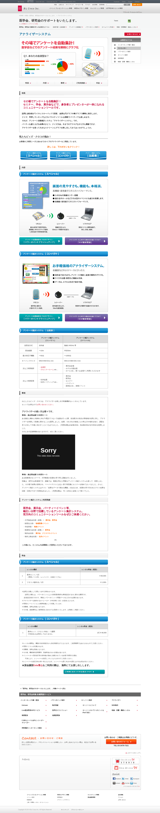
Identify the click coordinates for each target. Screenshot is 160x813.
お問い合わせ (137, 4)
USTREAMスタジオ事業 (114, 8)
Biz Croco (30, 1)
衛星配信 (25, 715)
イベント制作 (30, 797)
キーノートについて (89, 705)
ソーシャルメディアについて (130, 786)
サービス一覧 (79, 4)
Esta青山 (38, 665)
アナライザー (122, 48)
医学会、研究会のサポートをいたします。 (43, 15)
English (130, 1)
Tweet (116, 21)
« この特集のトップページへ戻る (28, 24)
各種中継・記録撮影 (59, 27)
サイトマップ (69, 4)
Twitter (124, 1)
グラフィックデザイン (63, 799)
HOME (21, 15)
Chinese (137, 1)
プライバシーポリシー (77, 809)
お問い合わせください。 (46, 404)
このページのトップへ (134, 753)
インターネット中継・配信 (126, 45)
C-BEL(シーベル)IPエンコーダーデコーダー (33, 722)
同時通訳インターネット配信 (32, 728)
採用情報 (101, 4)
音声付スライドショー (59, 710)
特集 (55, 4)
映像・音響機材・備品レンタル (126, 27)
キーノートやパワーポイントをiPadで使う (93, 711)
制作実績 (55, 705)
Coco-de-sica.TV (52, 1)
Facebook (116, 1)
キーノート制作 (123, 55)
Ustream (25, 705)
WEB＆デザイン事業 (81, 8)
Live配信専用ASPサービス (31, 710)
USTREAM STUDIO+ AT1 (68, 1)
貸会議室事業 (91, 797)
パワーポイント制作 (92, 27)
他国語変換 (56, 715)
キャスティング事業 (97, 8)
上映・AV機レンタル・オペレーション (38, 802)
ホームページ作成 (107, 27)
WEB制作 (121, 58)
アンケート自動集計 (75, 27)
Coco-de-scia (40, 1)
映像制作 (29, 799)
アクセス (87, 4)
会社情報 (94, 4)
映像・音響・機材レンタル (126, 61)
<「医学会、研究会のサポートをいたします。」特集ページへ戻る (43, 688)
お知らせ (61, 4)
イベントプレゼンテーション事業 (60, 8)
